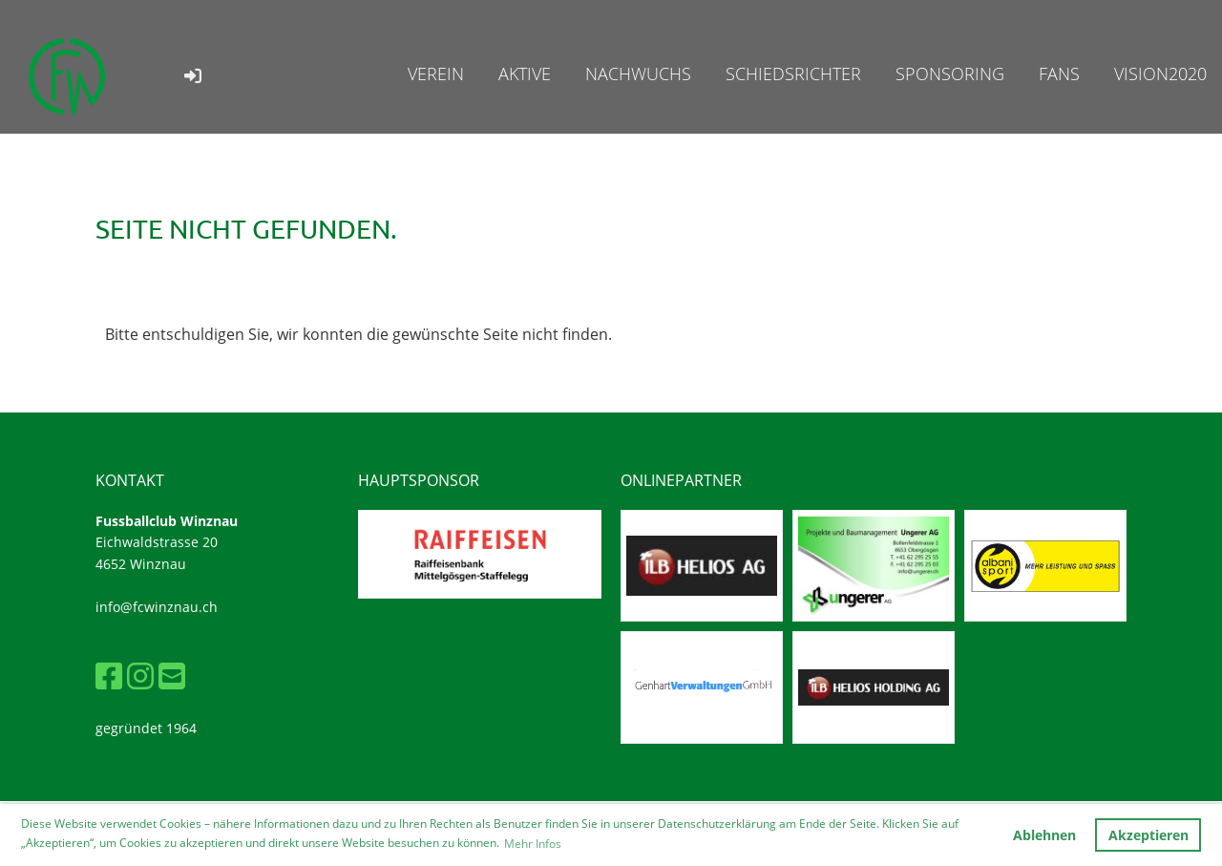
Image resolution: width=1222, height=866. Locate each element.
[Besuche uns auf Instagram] (140, 675)
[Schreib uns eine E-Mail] (171, 675)
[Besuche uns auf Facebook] (108, 675)
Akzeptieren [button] (1148, 835)
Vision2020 (1160, 73)
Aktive (524, 73)
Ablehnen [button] (1044, 835)
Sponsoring (949, 73)
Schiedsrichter (793, 73)
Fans (1059, 73)
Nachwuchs (638, 73)
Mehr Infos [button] (532, 843)
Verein (436, 73)
